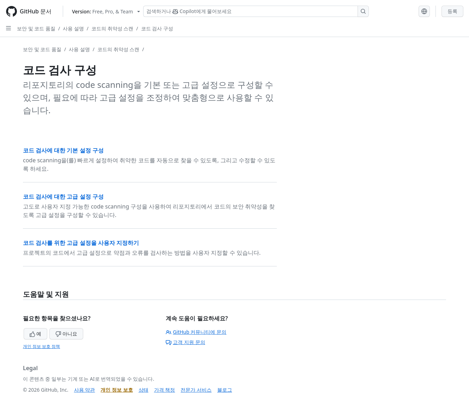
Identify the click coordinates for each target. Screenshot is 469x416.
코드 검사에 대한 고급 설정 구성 (63, 196)
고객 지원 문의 (185, 342)
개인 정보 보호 (116, 389)
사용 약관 (84, 389)
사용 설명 (73, 28)
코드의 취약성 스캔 (112, 28)
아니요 (66, 333)
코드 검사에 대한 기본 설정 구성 (63, 150)
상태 (143, 389)
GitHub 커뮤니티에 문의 (196, 331)
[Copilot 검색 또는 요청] (256, 11)
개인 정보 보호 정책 (41, 346)
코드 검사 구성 (157, 28)
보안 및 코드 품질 (36, 28)
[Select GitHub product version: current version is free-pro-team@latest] (106, 11)
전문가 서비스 (196, 389)
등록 (452, 11)
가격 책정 (164, 389)
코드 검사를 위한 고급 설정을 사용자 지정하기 (81, 243)
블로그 (224, 389)
